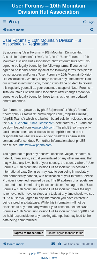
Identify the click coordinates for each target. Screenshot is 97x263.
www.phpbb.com (43, 127)
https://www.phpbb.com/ (35, 145)
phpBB (35, 253)
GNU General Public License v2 (31, 123)
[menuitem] (14, 22)
